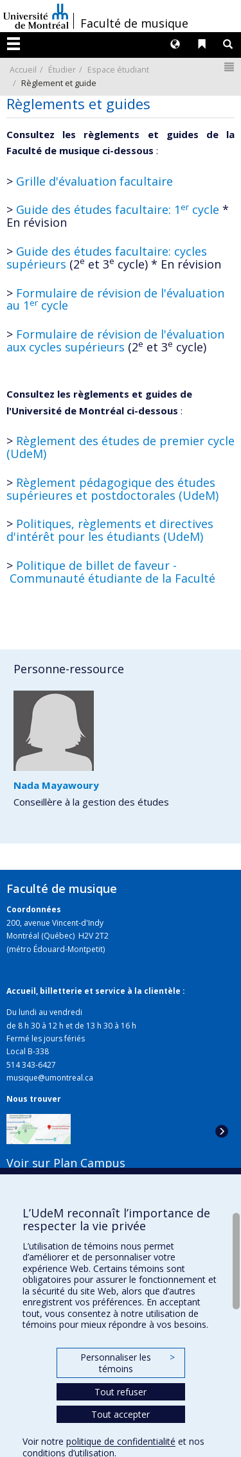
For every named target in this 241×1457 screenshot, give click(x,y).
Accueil (23, 69)
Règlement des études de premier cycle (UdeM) (120, 447)
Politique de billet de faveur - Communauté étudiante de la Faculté (110, 572)
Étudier (62, 69)
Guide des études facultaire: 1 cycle (117, 209)
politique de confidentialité (120, 1441)
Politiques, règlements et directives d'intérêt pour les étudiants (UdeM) (109, 530)
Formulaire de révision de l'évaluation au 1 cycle (115, 299)
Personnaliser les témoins (127, 1363)
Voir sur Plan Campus (65, 1162)
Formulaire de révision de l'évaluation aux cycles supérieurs (115, 340)
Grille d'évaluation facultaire (94, 181)
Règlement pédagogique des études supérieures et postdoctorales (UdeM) (112, 489)
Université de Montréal (36, 16)
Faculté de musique (134, 23)
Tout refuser (120, 1392)
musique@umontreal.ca (49, 1077)
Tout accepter (120, 1414)
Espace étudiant (118, 69)
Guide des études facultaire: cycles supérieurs (106, 257)
